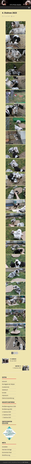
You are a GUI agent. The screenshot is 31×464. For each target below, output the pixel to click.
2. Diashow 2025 (6, 415)
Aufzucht (4, 381)
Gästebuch (5, 390)
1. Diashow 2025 (6, 417)
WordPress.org (6, 455)
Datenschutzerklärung (8, 398)
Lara (13, 16)
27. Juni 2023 (7, 16)
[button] (29, 7)
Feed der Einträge (7, 449)
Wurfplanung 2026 (7, 409)
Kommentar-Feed (6, 452)
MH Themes (25, 462)
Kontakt (4, 392)
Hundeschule (5, 387)
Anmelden (5, 447)
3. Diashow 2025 (6, 412)
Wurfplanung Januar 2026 (9, 406)
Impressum (5, 395)
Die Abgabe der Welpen (8, 384)
